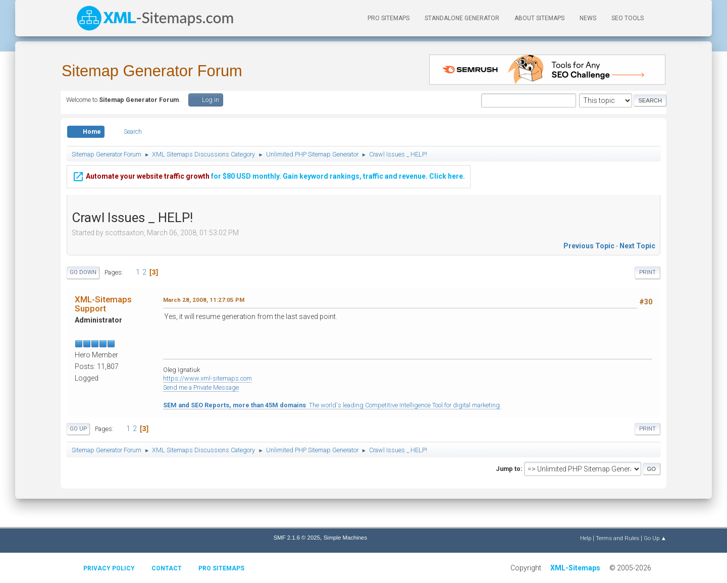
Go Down (83, 272)
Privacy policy (109, 568)
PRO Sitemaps (388, 18)
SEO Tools (627, 18)
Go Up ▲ (655, 538)
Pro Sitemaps (221, 568)
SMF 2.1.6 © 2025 (297, 538)
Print (647, 272)
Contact (166, 568)
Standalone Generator (462, 18)
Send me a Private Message (201, 387)
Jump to (508, 468)
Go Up (78, 429)
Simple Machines (345, 538)
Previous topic (588, 246)
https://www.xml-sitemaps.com (207, 378)
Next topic (637, 246)
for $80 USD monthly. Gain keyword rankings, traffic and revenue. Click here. (268, 175)
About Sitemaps (539, 18)
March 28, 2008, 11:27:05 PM (203, 299)
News (588, 18)
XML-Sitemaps (575, 568)
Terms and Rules (617, 538)
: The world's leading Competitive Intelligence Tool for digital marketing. (332, 405)
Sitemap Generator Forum (152, 71)
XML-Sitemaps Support (103, 303)
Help (585, 538)
